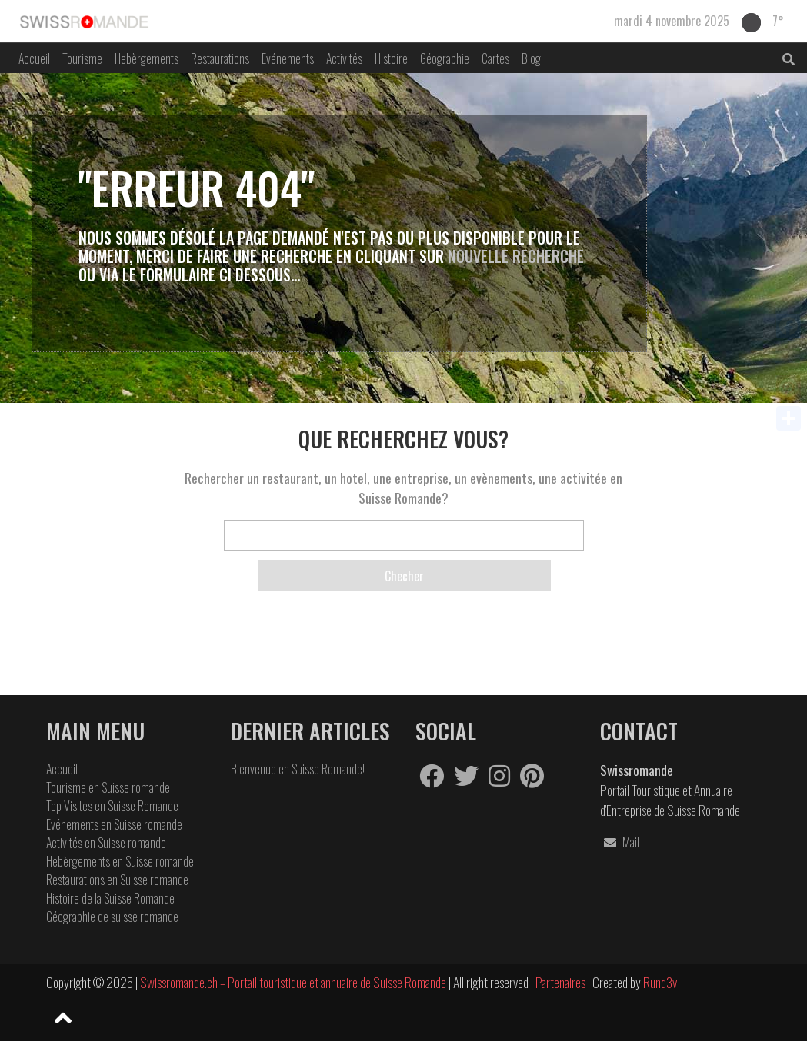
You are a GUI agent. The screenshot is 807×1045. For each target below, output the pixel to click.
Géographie (444, 58)
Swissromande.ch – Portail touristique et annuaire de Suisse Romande (293, 982)
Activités (344, 58)
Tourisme (82, 58)
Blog (531, 58)
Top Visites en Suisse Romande (112, 806)
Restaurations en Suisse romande (117, 879)
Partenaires (561, 982)
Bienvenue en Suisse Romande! (298, 769)
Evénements (288, 58)
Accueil (34, 58)
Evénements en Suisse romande (114, 824)
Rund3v (660, 982)
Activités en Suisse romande (106, 843)
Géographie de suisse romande (112, 916)
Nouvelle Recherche (516, 256)
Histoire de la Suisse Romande (110, 898)
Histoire (391, 58)
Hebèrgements (146, 58)
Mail (619, 842)
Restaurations (220, 58)
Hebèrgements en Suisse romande (120, 861)
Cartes (495, 58)
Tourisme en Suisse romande (108, 787)
